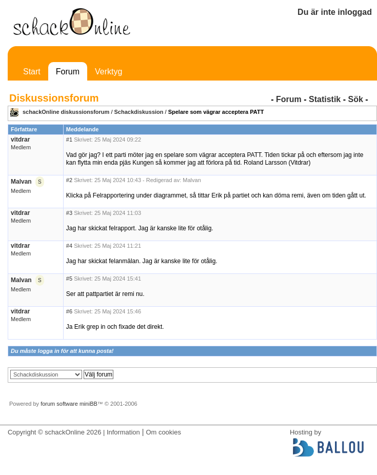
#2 (69, 180)
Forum (68, 71)
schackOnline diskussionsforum (66, 112)
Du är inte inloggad (334, 12)
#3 (69, 213)
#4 (69, 246)
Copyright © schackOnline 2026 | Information (74, 432)
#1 (69, 139)
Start (32, 71)
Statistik (325, 99)
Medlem (21, 147)
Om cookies (163, 432)
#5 (69, 278)
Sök (355, 99)
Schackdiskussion (139, 112)
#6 (69, 311)
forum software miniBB (69, 404)
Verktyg (108, 71)
